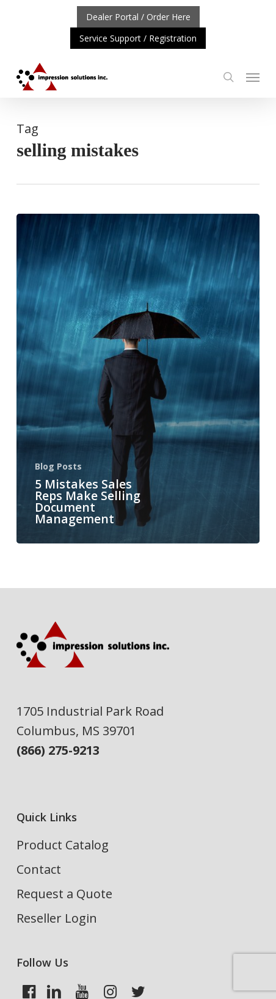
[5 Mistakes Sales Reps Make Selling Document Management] (138, 378)
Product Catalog (62, 845)
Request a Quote (64, 893)
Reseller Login (56, 918)
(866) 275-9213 (58, 750)
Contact (38, 869)
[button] (253, 77)
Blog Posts (58, 466)
